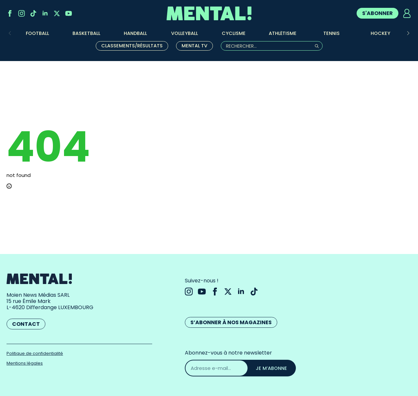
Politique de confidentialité (35, 353)
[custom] (33, 13)
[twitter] (57, 13)
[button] (408, 33)
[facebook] (10, 13)
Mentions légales (25, 363)
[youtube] (68, 13)
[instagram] (21, 13)
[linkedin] (45, 13)
